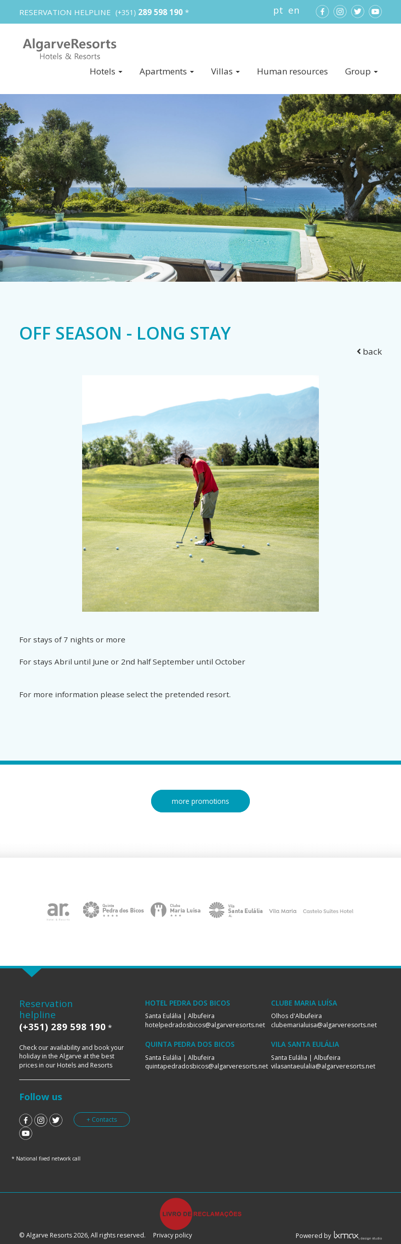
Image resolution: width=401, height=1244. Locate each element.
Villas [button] (225, 71)
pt (278, 10)
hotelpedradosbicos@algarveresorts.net (205, 1025)
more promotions (200, 801)
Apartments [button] (167, 71)
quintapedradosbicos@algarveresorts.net (206, 1066)
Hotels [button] (106, 71)
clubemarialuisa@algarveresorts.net (324, 1025)
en (294, 10)
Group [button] (361, 71)
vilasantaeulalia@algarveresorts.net (323, 1066)
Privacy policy (172, 1235)
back (369, 351)
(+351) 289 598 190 (62, 1026)
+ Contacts (102, 1119)
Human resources (292, 71)
